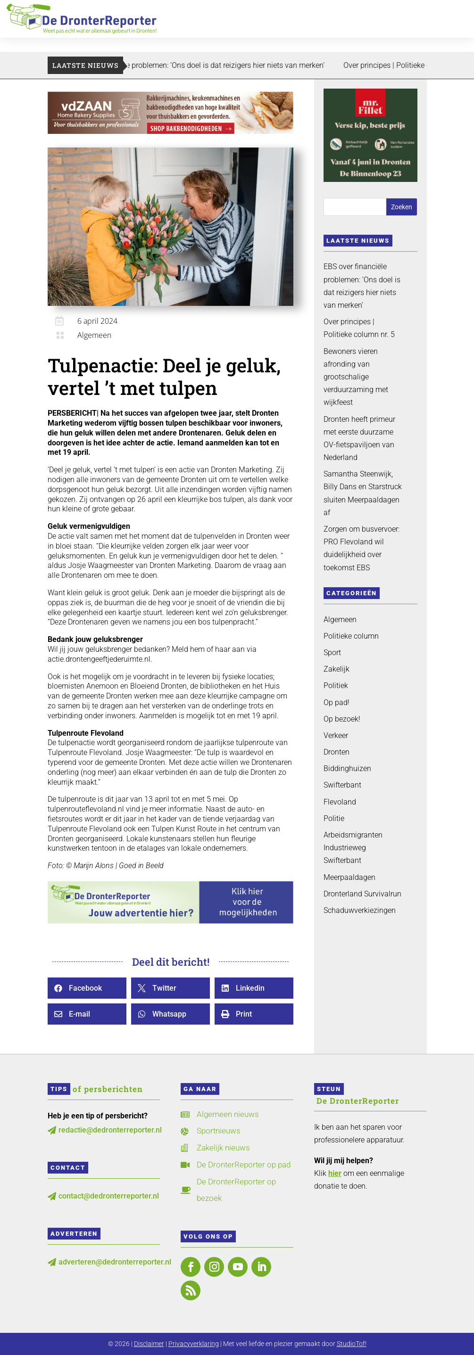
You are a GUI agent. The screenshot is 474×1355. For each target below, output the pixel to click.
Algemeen (94, 335)
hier (334, 1173)
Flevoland (340, 801)
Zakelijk (336, 669)
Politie (334, 818)
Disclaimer (149, 1343)
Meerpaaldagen (349, 877)
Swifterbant (342, 784)
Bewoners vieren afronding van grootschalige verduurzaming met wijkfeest (356, 377)
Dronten (336, 751)
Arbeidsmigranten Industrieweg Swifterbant (353, 847)
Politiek (336, 685)
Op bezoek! (342, 718)
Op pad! (336, 702)
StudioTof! (351, 1343)
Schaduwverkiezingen (360, 910)
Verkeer (336, 735)
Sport (332, 652)
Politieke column (351, 636)
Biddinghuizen (347, 768)
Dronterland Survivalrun (362, 893)
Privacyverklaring (193, 1343)
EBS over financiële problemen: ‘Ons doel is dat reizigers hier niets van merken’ (223, 65)
